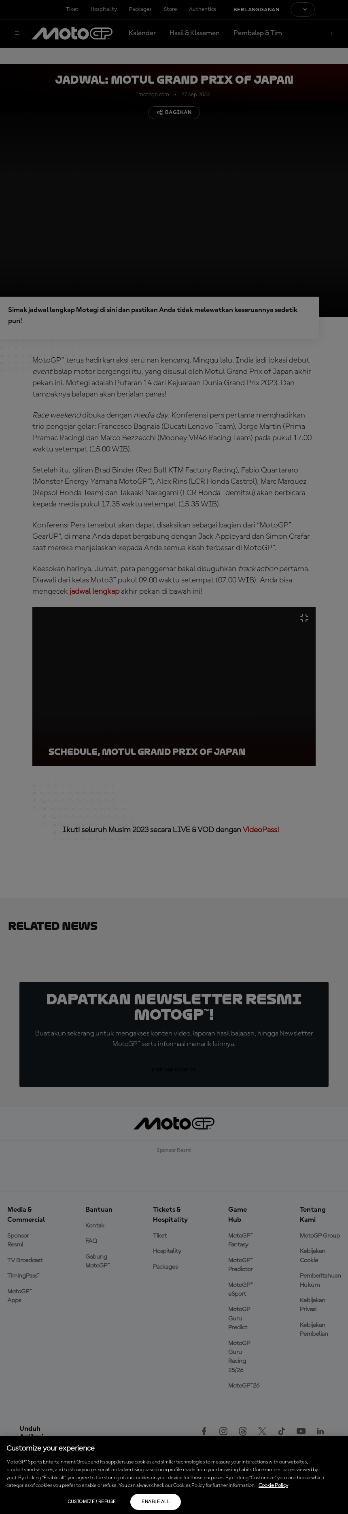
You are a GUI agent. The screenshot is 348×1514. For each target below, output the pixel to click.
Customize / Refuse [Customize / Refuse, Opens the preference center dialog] (92, 1501)
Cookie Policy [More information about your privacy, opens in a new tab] (273, 1485)
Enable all (156, 1501)
